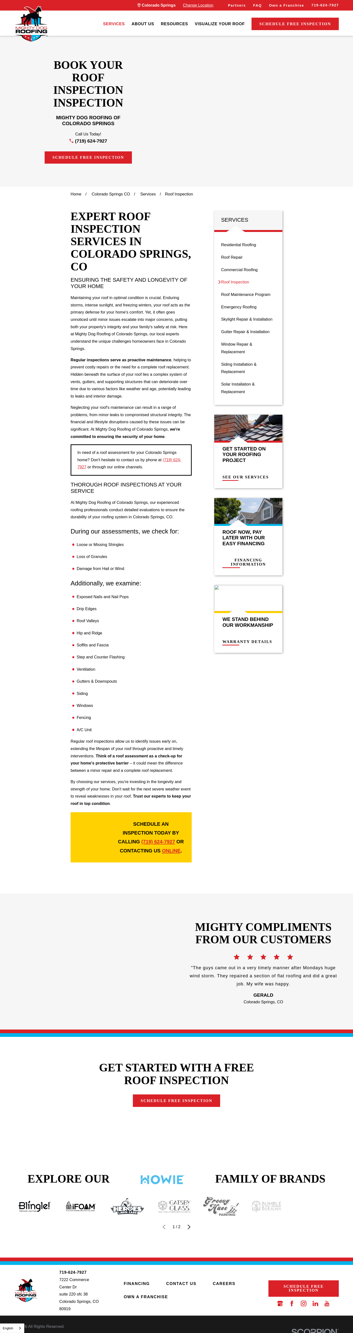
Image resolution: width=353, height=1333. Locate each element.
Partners (237, 5)
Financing (137, 1283)
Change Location (198, 5)
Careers (224, 1283)
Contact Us (181, 1283)
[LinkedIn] (315, 1303)
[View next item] (189, 1227)
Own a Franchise (286, 5)
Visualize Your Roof (220, 24)
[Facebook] (292, 1303)
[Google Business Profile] (280, 1303)
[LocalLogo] (31, 24)
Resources (174, 24)
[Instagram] (303, 1303)
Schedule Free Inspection (295, 24)
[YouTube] (327, 1303)
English (8, 1328)
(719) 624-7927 (91, 141)
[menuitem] (114, 24)
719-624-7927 (325, 5)
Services (114, 24)
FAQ (257, 5)
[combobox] (12, 1328)
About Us (143, 24)
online (171, 850)
